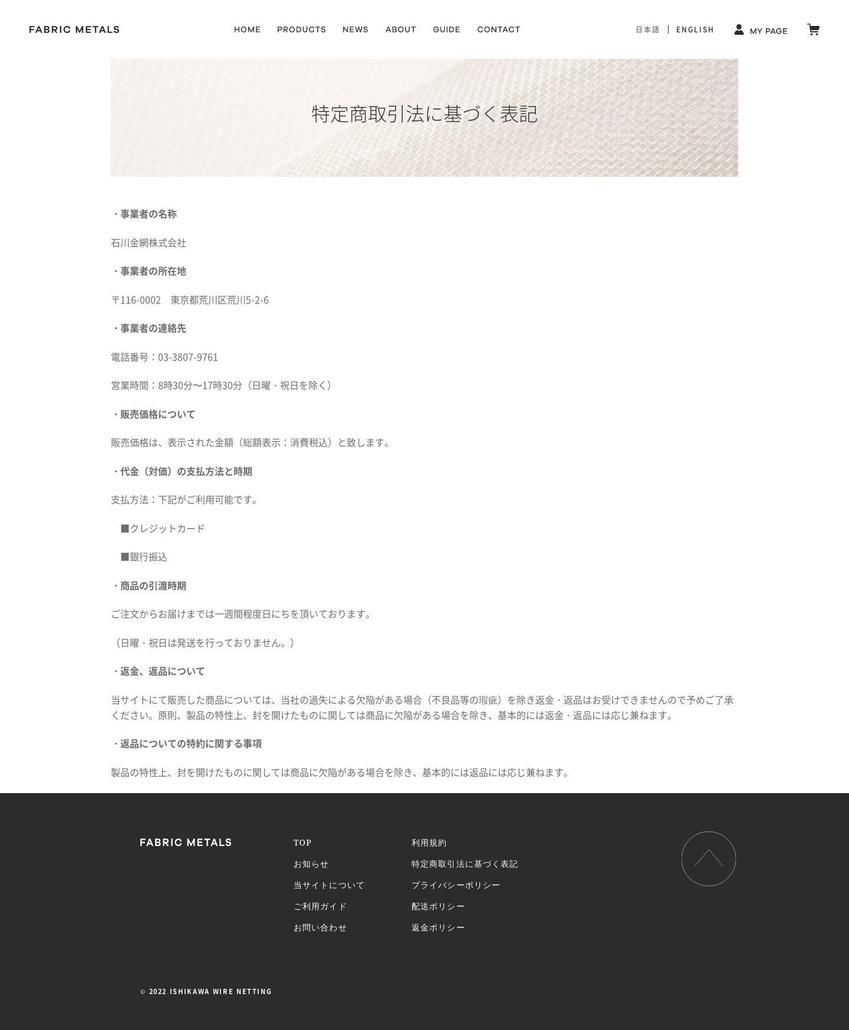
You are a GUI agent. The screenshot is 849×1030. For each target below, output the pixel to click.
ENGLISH (695, 29)
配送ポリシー (438, 906)
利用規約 (429, 842)
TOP (303, 842)
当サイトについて (329, 884)
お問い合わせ (320, 927)
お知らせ (311, 863)
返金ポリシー (438, 927)
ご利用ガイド (320, 906)
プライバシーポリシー (456, 884)
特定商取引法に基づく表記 (465, 863)
